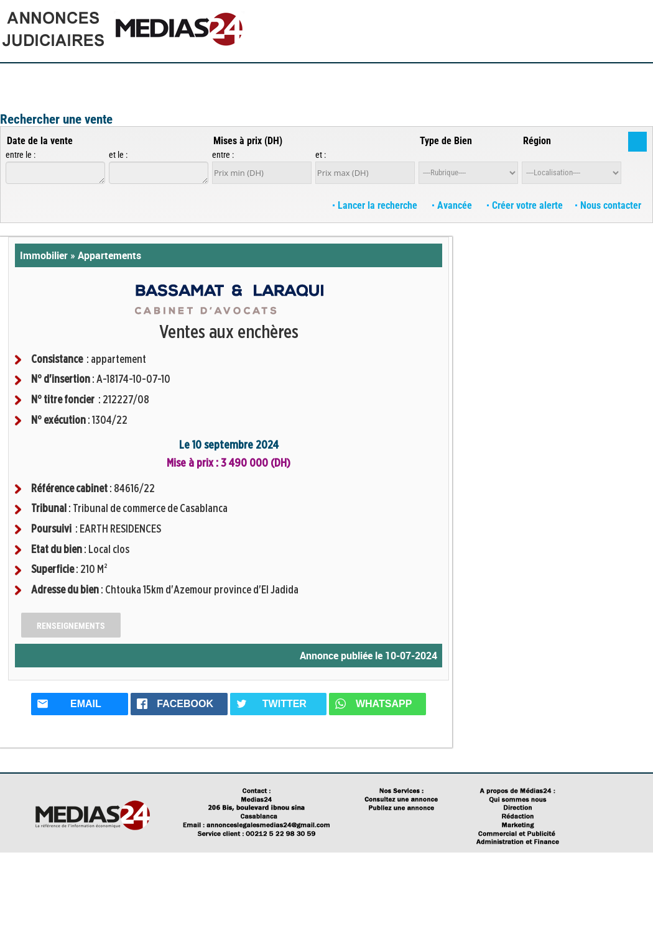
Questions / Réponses (365, 77)
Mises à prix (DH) (247, 141)
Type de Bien (446, 141)
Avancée (453, 205)
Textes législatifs (496, 77)
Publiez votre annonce (87, 77)
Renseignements (71, 626)
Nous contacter (608, 205)
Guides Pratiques (278, 77)
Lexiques (435, 77)
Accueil (19, 77)
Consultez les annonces (187, 77)
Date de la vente (40, 141)
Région (537, 141)
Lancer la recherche (376, 205)
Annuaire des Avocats (582, 77)
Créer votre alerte (525, 205)
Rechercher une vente (56, 119)
